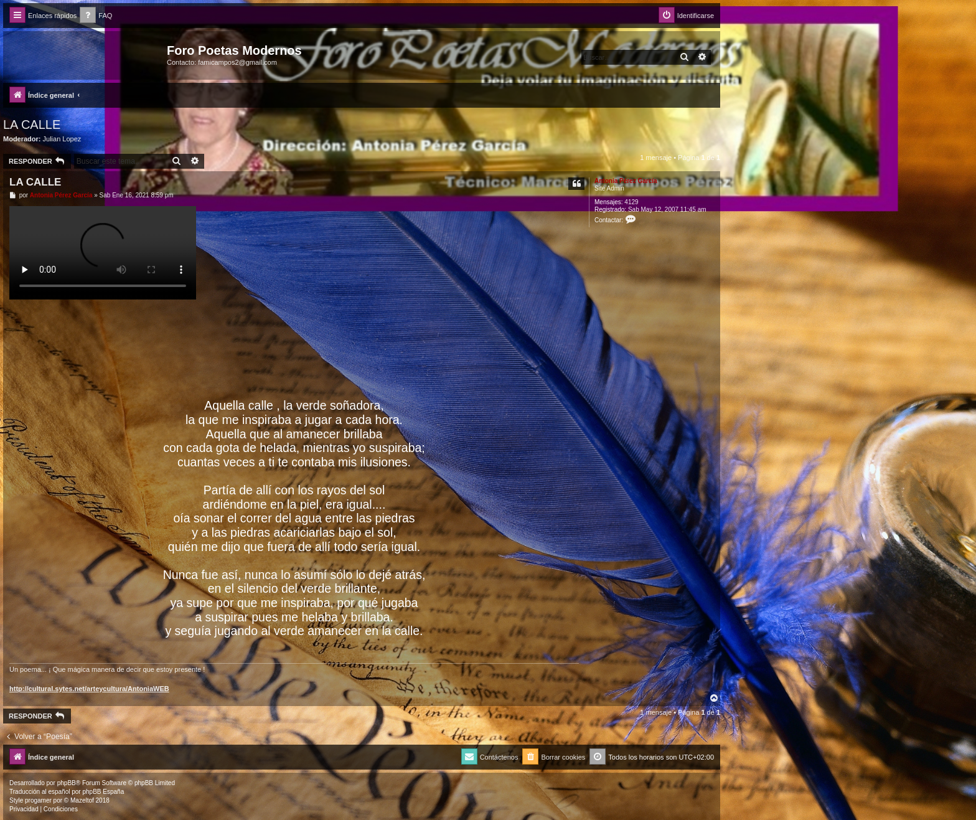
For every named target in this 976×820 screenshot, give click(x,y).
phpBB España (103, 791)
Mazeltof (82, 800)
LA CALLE (31, 124)
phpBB (66, 783)
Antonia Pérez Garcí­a (625, 180)
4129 (631, 202)
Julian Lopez (62, 139)
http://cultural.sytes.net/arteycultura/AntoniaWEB (89, 688)
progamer (38, 800)
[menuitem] (96, 16)
